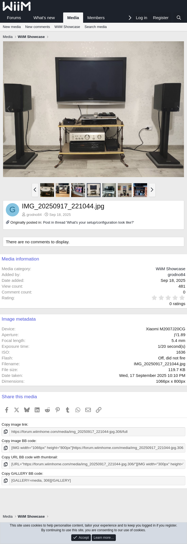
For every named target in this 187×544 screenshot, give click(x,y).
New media (12, 27)
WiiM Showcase (67, 27)
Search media (95, 27)
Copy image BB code (18, 441)
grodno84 (34, 215)
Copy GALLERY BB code (22, 473)
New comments (37, 27)
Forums (14, 17)
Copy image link (14, 424)
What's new (44, 17)
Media (73, 17)
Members (96, 17)
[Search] (178, 17)
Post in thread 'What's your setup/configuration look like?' (88, 222)
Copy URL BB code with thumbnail (29, 457)
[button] (25, 17)
